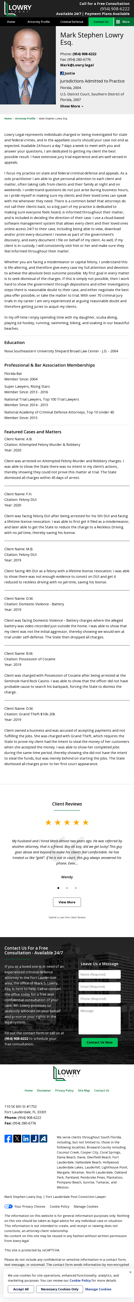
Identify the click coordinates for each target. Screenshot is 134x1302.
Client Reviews (67, 804)
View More (67, 902)
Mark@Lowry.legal (77, 65)
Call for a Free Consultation (105, 3)
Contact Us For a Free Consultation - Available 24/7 (34, 950)
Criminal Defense (71, 22)
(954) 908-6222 (115, 8)
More (126, 22)
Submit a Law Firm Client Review (67, 917)
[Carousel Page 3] (75, 888)
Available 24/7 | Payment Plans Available (93, 13)
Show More (70, 106)
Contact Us (101, 22)
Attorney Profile (39, 22)
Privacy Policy (64, 1090)
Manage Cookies (86, 1206)
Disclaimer (44, 1090)
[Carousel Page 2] (67, 888)
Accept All (21, 1289)
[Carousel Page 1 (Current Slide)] (58, 888)
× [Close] (130, 1272)
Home (11, 22)
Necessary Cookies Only (59, 1289)
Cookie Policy (59, 1206)
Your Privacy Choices (24, 1206)
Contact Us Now (100, 1042)
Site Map (84, 1090)
